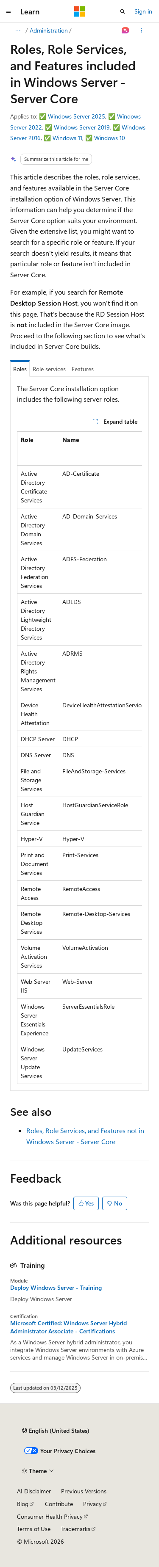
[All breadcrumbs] (17, 30)
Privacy (92, 1504)
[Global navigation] (8, 11)
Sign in (143, 11)
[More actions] (141, 30)
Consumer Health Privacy (50, 1516)
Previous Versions (83, 1491)
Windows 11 (67, 138)
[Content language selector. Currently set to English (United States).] (56, 1430)
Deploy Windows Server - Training (56, 1287)
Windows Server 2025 (76, 116)
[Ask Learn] (125, 30)
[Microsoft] (79, 11)
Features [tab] (83, 369)
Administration (49, 30)
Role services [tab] (49, 369)
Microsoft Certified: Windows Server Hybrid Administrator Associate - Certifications (68, 1327)
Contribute (59, 1504)
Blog (22, 1504)
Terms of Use (33, 1529)
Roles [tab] (20, 369)
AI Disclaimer (34, 1491)
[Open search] (122, 11)
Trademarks (75, 1529)
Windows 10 (109, 138)
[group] (79, 757)
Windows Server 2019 (82, 127)
